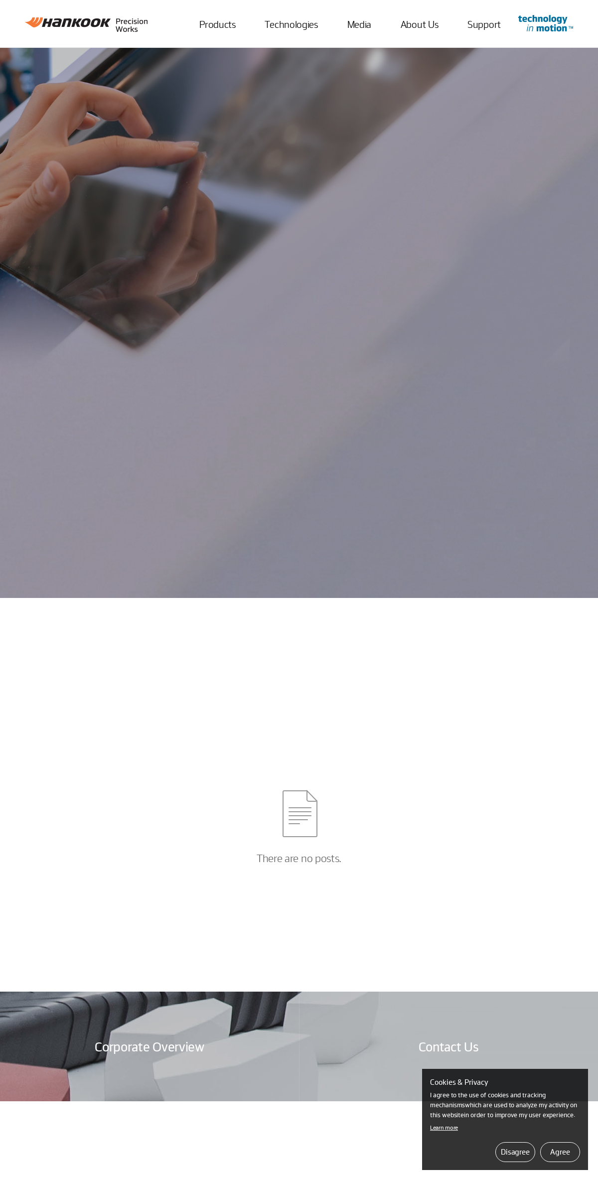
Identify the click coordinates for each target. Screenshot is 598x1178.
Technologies (291, 23)
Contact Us (449, 1046)
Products (217, 23)
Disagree (515, 1152)
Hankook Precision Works (86, 24)
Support (484, 23)
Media (359, 23)
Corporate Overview (149, 1046)
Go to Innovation (545, 23)
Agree (560, 1152)
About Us (420, 23)
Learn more (444, 1127)
